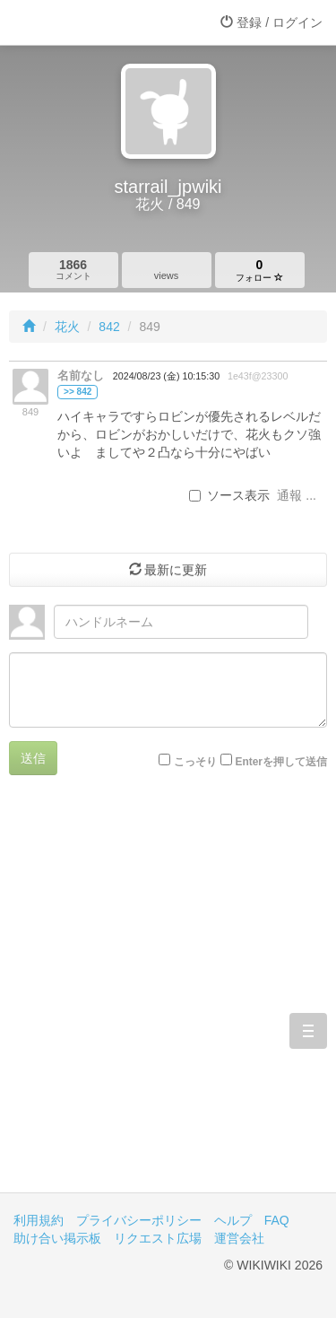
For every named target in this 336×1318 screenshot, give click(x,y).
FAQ (276, 1220)
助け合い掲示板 (57, 1238)
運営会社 (239, 1238)
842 (109, 326)
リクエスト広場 (158, 1238)
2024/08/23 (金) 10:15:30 (166, 376)
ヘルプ (233, 1220)
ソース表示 (229, 495)
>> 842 (77, 392)
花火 (67, 326)
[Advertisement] (168, 997)
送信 (33, 758)
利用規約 (38, 1220)
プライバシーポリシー (139, 1220)
